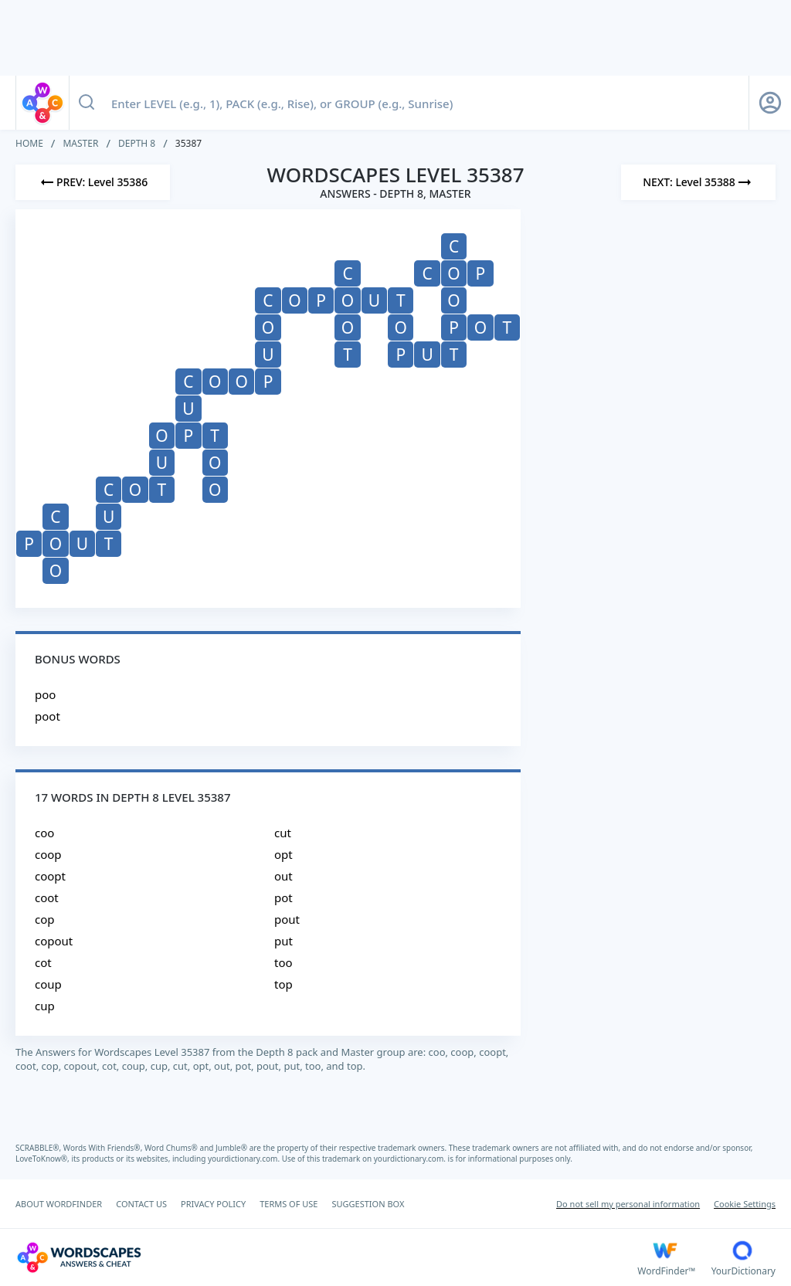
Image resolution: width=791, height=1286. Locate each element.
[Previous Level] (92, 182)
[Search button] (87, 103)
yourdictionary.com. (245, 1158)
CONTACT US (141, 1204)
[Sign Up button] (770, 103)
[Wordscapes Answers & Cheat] (326, 1257)
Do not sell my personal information (628, 1204)
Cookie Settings (745, 1204)
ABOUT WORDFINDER (58, 1204)
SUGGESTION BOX (367, 1204)
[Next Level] (698, 182)
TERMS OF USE (288, 1204)
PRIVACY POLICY (213, 1204)
